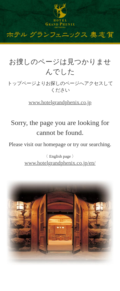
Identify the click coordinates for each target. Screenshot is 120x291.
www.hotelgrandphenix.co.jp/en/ (59, 163)
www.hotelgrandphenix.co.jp (60, 102)
